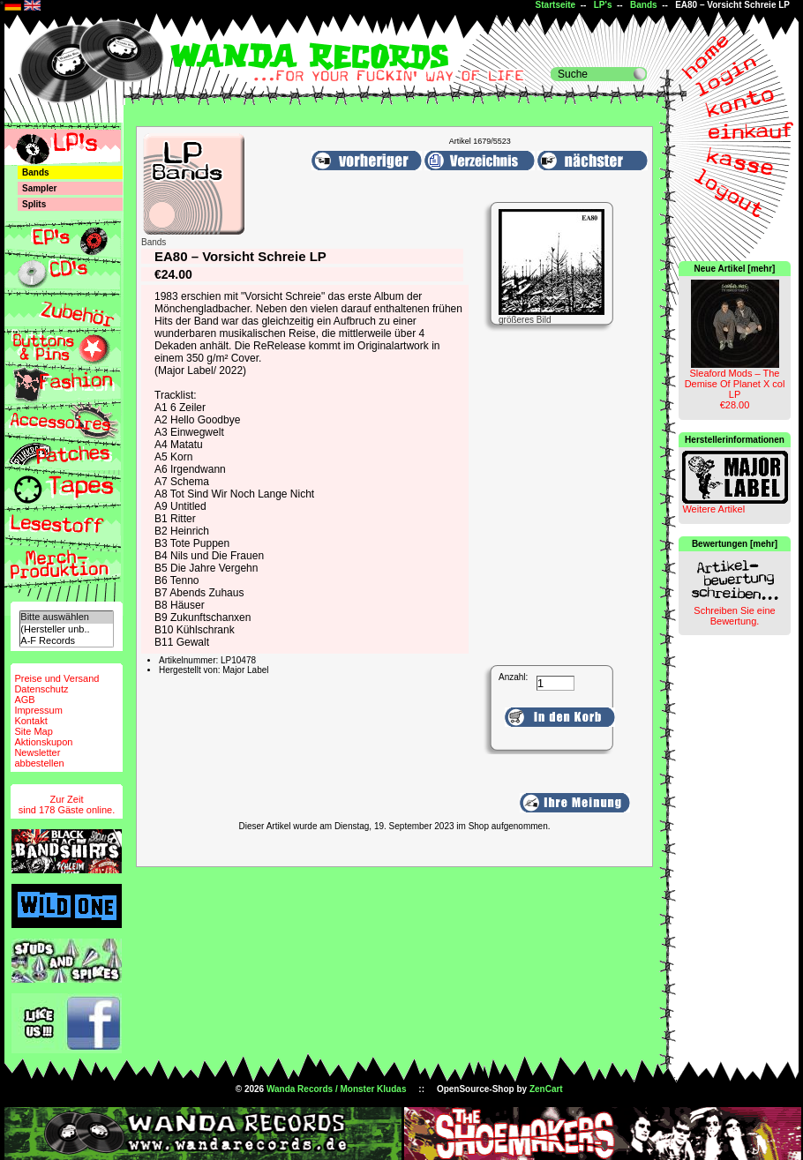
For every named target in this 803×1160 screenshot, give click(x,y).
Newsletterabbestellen (39, 757)
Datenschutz (41, 689)
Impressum (38, 710)
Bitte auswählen (66, 617)
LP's (603, 5)
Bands (643, 5)
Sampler (39, 188)
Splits (34, 204)
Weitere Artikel (713, 509)
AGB (24, 699)
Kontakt (30, 720)
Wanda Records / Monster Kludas (336, 1089)
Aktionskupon (43, 742)
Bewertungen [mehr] (734, 544)
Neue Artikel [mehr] (735, 268)
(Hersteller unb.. (66, 629)
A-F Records (66, 641)
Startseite (556, 5)
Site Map (33, 731)
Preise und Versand (56, 678)
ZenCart (546, 1089)
